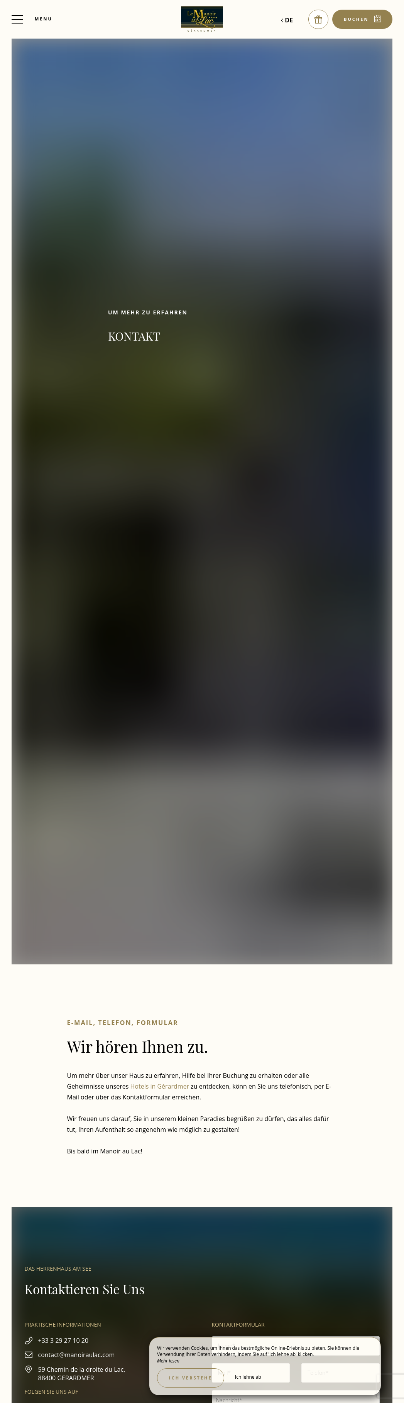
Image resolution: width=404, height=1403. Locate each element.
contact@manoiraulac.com (76, 1355)
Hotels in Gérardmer (159, 1086)
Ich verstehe (190, 1378)
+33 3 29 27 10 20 (63, 1340)
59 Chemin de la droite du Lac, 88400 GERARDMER (81, 1373)
